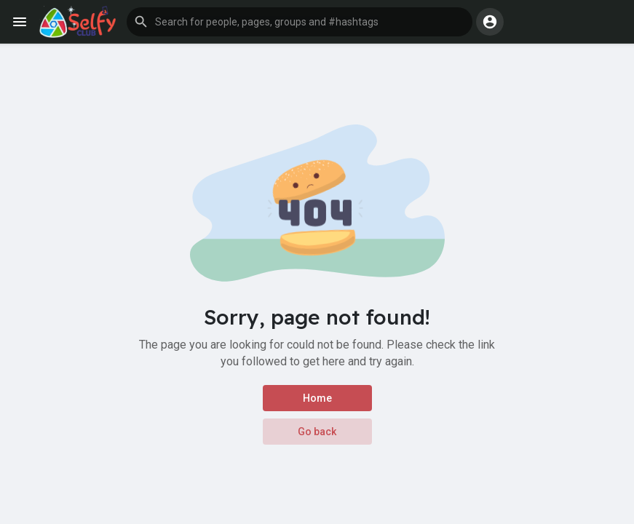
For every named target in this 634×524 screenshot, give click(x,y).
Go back (317, 431)
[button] (299, 21)
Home (317, 398)
